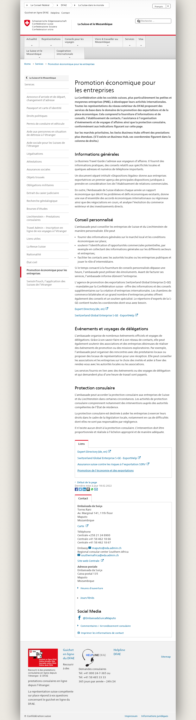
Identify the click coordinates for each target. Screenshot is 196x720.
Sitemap (166, 656)
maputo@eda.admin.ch (106, 548)
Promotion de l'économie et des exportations (105, 470)
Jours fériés (87, 597)
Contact (81, 498)
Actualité (32, 42)
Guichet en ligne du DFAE (69, 654)
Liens (80, 443)
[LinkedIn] (85, 488)
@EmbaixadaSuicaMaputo (99, 618)
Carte (82, 526)
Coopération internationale (69, 54)
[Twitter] (81, 488)
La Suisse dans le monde (91, 5)
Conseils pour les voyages (78, 42)
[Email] (96, 488)
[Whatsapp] (92, 488)
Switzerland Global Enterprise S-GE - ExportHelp (106, 315)
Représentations (50, 42)
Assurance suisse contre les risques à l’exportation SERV (113, 464)
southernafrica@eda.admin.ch (100, 555)
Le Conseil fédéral (40, 5)
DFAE (64, 5)
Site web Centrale (90, 560)
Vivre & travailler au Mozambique (108, 42)
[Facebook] (77, 488)
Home (27, 64)
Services (129, 42)
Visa (141, 42)
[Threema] (88, 488)
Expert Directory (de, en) (91, 309)
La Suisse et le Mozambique (39, 54)
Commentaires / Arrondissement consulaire (105, 625)
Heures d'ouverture (91, 588)
